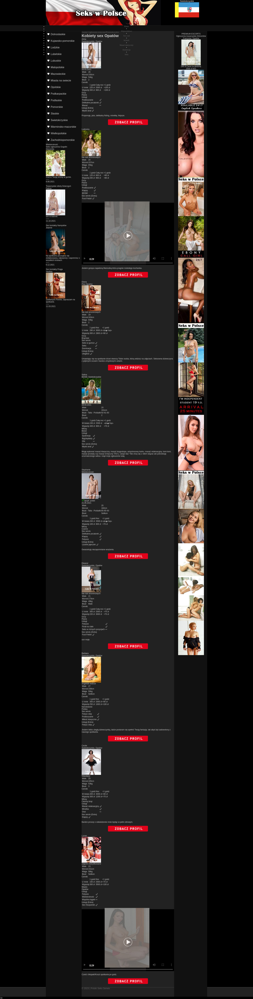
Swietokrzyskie (113, 32)
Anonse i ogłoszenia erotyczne (93, 32)
